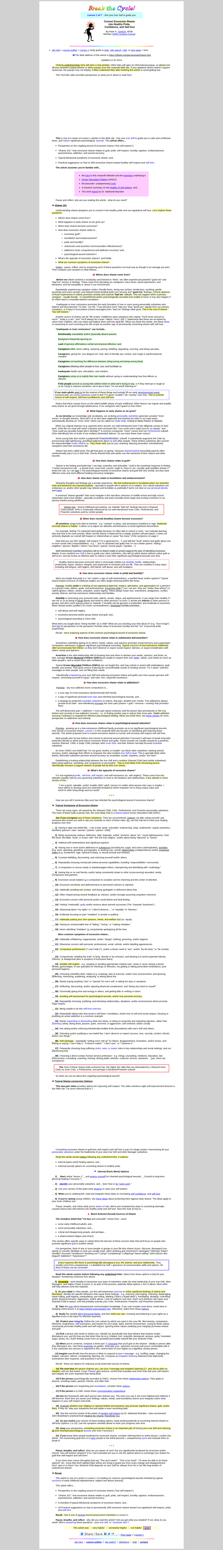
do (161, 1520)
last (119, 919)
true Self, (104, 1522)
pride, (78, 775)
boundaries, (101, 1386)
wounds (100, 140)
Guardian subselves (92, 701)
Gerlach (122, 31)
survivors (134, 645)
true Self (130, 138)
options (145, 1309)
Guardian (157, 743)
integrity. (79, 1321)
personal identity (159, 488)
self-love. (150, 162)
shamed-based (132, 451)
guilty (83, 904)
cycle (145, 1438)
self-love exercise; (92, 1008)
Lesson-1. (124, 1515)
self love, (87, 775)
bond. (146, 297)
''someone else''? (120, 1522)
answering (71, 1522)
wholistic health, (134, 562)
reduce (67, 140)
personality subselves (128, 416)
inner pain (92, 697)
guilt (74, 1243)
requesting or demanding (79, 1021)
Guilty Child (78, 443)
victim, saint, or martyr (106, 1048)
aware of (100, 1206)
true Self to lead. (129, 753)
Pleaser (92, 1371)
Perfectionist (154, 431)
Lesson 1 (90, 731)
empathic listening (128, 1356)
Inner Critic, (121, 421)
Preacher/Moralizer (109, 438)
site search (110, 1542)
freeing (139, 1428)
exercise (118, 1291)
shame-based (122, 813)
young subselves (82, 395)
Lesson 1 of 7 (94, 15)
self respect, (98, 775)
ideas (166, 322)
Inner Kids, (112, 743)
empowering (75, 675)
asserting (57, 1023)
